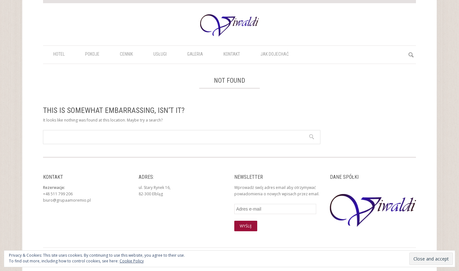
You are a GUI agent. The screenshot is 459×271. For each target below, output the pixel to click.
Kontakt (231, 54)
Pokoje (92, 54)
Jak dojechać (274, 54)
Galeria (195, 54)
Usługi (160, 54)
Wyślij (245, 226)
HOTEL (59, 54)
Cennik (126, 54)
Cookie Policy (132, 261)
